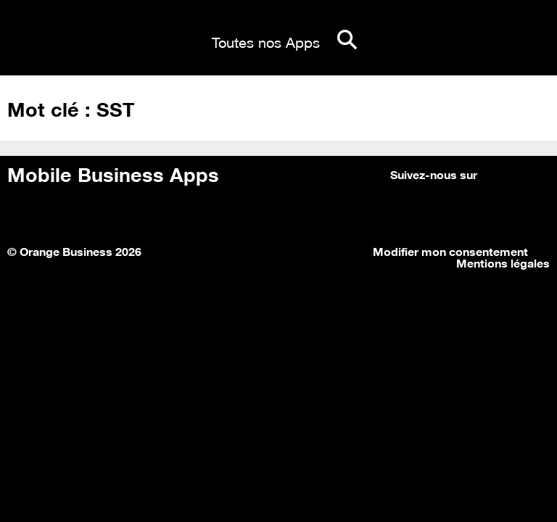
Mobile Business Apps (113, 172)
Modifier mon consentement (450, 250)
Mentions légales (503, 262)
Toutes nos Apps (266, 40)
